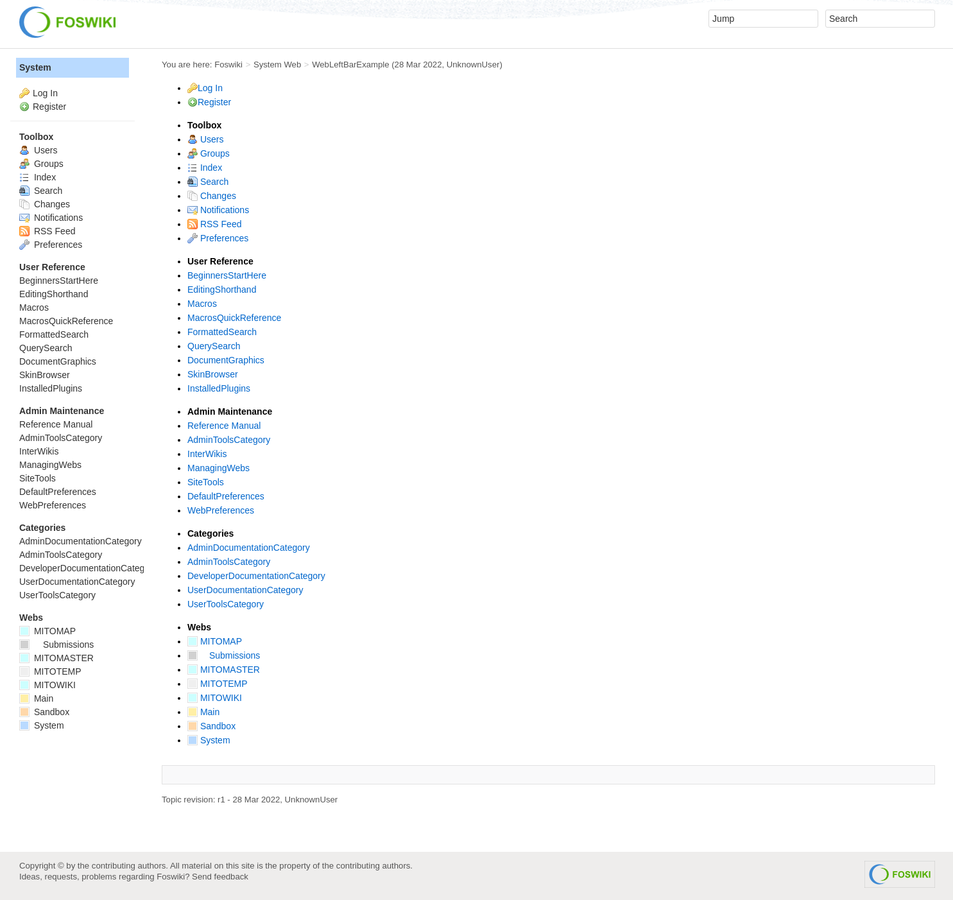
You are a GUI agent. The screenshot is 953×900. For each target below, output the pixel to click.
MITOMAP (214, 641)
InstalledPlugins (218, 388)
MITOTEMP (217, 684)
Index (204, 167)
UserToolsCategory (225, 604)
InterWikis (207, 454)
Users (205, 139)
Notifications (218, 210)
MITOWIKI (214, 698)
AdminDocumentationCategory (248, 547)
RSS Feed (214, 224)
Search (207, 182)
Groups (208, 153)
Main (203, 712)
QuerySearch (213, 346)
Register (214, 102)
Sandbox (211, 726)
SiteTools (205, 482)
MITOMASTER (223, 669)
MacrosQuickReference (234, 318)
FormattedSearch (222, 332)
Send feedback (220, 876)
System (208, 740)
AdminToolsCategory (228, 440)
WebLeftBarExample (350, 64)
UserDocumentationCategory (245, 590)
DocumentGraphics (225, 360)
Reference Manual (224, 425)
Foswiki (228, 64)
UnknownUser (473, 64)
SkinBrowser (212, 374)
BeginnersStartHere (226, 275)
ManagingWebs (218, 468)
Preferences (217, 238)
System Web (277, 64)
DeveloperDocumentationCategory (256, 576)
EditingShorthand (221, 289)
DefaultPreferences (225, 496)
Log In (210, 88)
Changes (211, 196)
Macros (202, 304)
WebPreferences (220, 510)
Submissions (223, 655)
